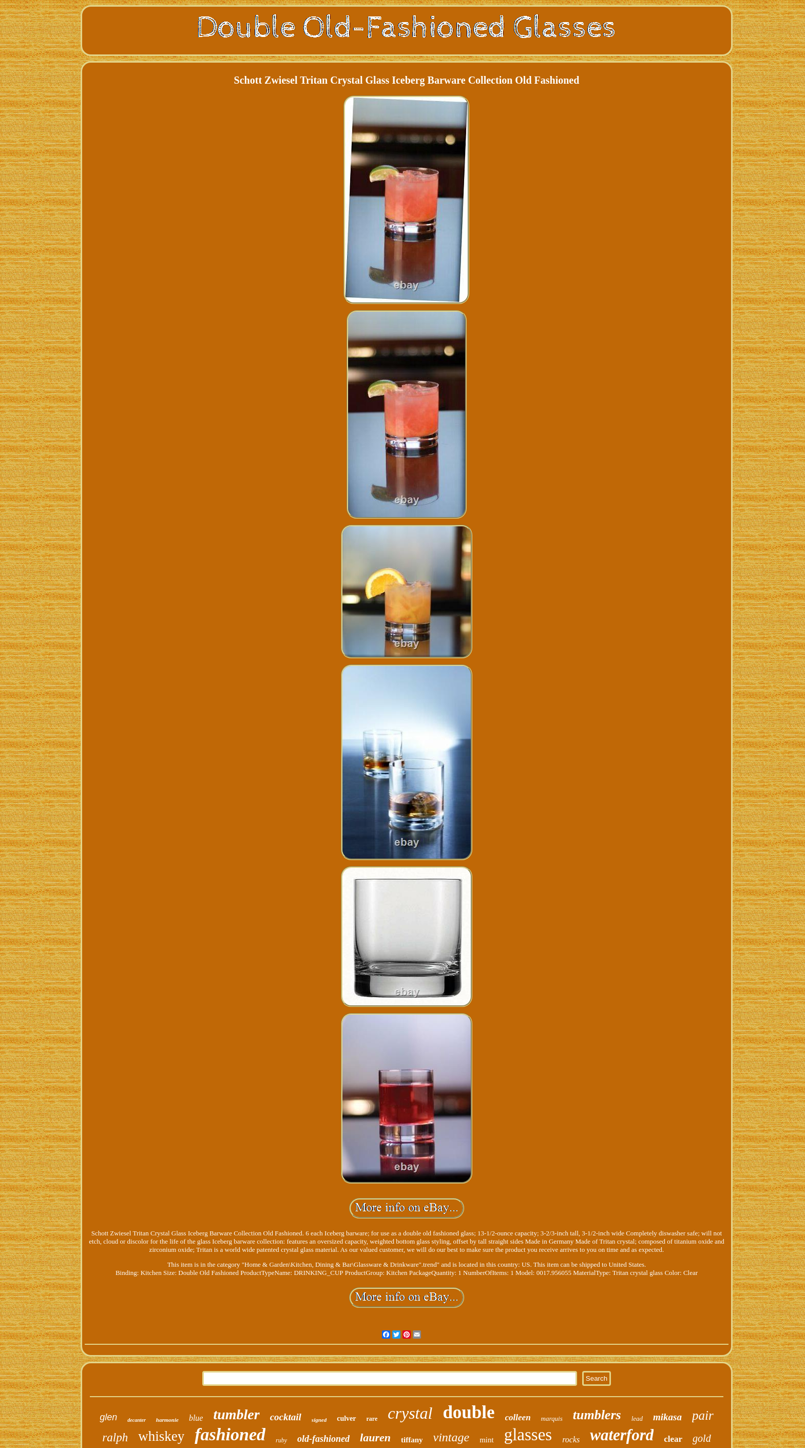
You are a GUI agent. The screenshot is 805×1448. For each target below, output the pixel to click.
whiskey (161, 1436)
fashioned (230, 1434)
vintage (451, 1437)
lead (637, 1418)
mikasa (667, 1417)
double (468, 1412)
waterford (622, 1435)
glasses (528, 1434)
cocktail (285, 1417)
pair (703, 1415)
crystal (410, 1413)
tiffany (412, 1440)
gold (702, 1438)
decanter (136, 1420)
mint (487, 1440)
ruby (281, 1440)
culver (346, 1418)
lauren (375, 1437)
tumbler (236, 1414)
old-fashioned (323, 1439)
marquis (552, 1418)
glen (108, 1417)
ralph (115, 1437)
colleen (518, 1417)
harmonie (167, 1420)
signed (319, 1420)
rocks (571, 1439)
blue (196, 1418)
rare (372, 1418)
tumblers (597, 1414)
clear (673, 1439)
